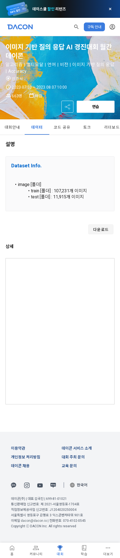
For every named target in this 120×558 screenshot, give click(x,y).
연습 (95, 107)
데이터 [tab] (37, 127)
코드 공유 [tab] (62, 127)
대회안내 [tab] (12, 127)
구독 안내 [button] (94, 27)
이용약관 (18, 448)
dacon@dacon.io (34, 521)
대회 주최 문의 (73, 457)
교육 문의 (69, 466)
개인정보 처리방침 (25, 457)
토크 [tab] (87, 127)
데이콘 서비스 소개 (77, 448)
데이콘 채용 (20, 466)
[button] (76, 26)
